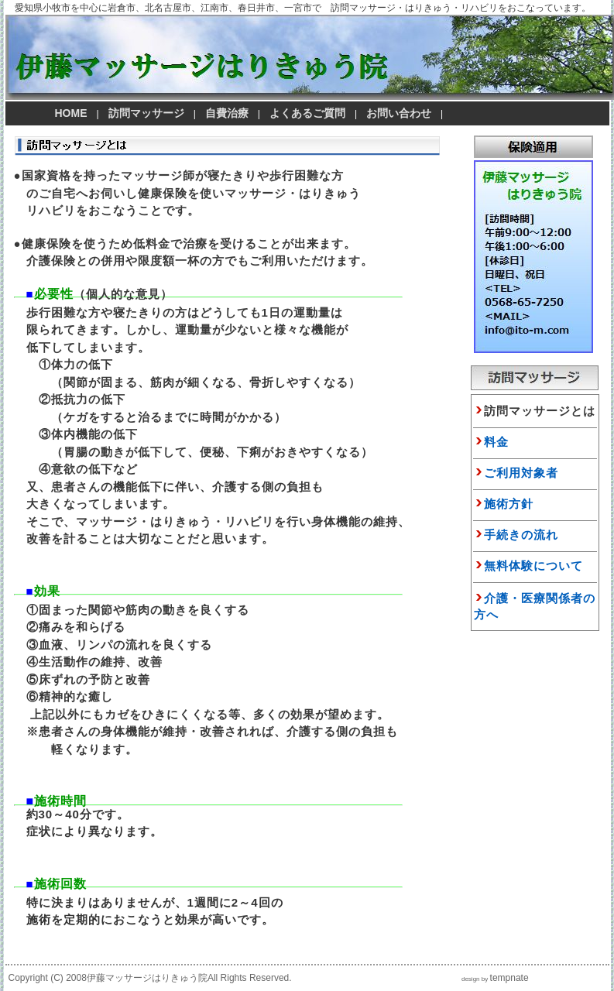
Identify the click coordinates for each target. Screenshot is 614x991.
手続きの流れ (521, 534)
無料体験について (533, 565)
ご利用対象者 (521, 472)
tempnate (509, 977)
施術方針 (508, 503)
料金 (496, 441)
